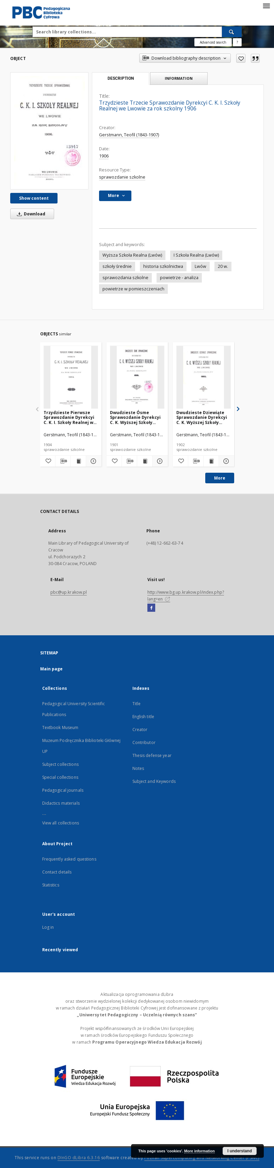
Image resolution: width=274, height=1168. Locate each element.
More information (199, 1151)
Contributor (144, 742)
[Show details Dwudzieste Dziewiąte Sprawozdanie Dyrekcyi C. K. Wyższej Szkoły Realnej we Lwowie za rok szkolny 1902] (225, 461)
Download (30, 214)
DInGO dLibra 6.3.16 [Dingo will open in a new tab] (79, 1158)
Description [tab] (121, 78)
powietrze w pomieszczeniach (133, 289)
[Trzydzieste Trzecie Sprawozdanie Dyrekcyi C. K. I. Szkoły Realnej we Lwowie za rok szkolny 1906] (49, 130)
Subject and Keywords (154, 781)
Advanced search (213, 42)
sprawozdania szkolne (125, 277)
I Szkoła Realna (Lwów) (196, 255)
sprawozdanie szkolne (122, 177)
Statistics (50, 885)
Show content (34, 198)
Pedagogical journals (62, 790)
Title (136, 704)
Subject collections (60, 764)
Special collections (60, 777)
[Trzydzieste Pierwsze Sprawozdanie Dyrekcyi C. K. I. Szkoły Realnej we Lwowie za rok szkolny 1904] (71, 377)
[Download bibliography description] (62, 461)
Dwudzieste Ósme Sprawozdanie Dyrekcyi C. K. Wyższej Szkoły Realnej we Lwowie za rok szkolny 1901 (135, 417)
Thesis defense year (152, 755)
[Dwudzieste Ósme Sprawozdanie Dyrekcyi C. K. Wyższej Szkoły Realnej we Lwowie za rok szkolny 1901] (137, 377)
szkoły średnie (117, 266)
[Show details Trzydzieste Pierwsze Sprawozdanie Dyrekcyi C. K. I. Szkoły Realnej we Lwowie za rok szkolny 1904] (92, 461)
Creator (140, 729)
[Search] (232, 31)
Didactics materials (61, 803)
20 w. (223, 266)
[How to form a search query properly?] (237, 42)
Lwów (200, 266)
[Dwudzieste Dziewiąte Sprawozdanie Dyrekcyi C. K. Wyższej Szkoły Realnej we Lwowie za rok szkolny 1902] (203, 377)
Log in (48, 927)
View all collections (60, 823)
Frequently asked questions (69, 859)
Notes (138, 768)
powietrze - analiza (179, 277)
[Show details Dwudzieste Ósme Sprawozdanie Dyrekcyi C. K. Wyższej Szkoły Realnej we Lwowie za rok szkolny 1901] (158, 461)
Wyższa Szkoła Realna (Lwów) (132, 255)
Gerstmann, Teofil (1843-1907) (129, 135)
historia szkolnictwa (163, 266)
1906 (104, 156)
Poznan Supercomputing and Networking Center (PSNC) (201, 1158)
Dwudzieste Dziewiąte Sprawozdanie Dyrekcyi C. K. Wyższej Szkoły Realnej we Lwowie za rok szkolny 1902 (201, 417)
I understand (239, 1151)
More (219, 478)
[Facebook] (151, 608)
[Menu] (266, 5)
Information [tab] (179, 78)
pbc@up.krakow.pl (68, 592)
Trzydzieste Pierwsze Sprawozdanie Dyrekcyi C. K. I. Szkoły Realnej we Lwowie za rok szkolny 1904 (70, 417)
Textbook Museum (60, 727)
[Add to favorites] (240, 58)
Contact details (57, 872)
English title (143, 716)
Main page (51, 669)
